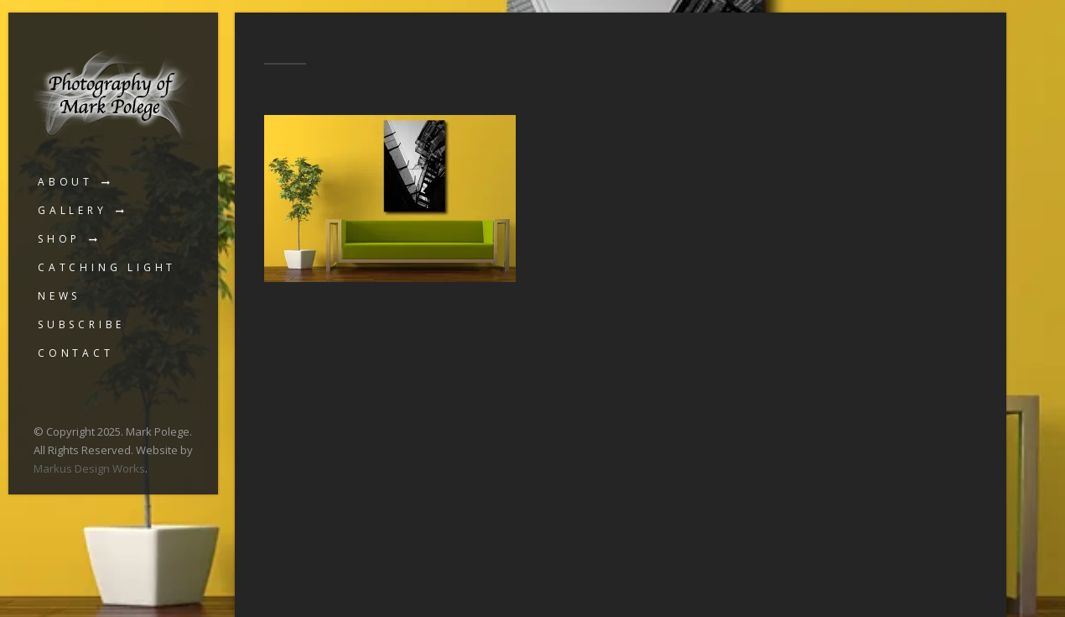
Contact (76, 353)
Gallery (72, 210)
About (65, 182)
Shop (59, 239)
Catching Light (107, 267)
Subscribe (81, 324)
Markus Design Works (89, 468)
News (59, 296)
